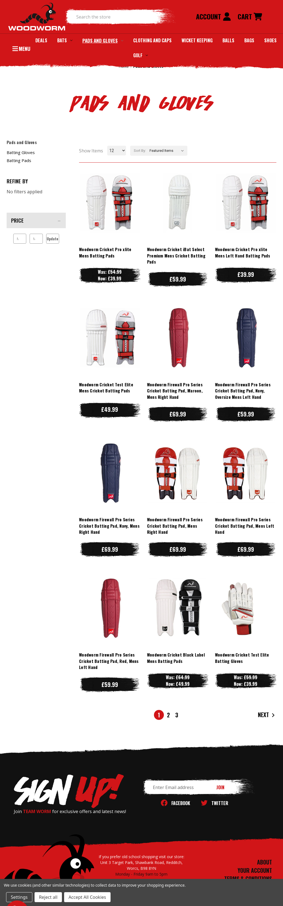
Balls (228, 40)
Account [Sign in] (213, 16)
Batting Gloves (21, 152)
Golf (140, 55)
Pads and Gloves (102, 40)
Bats (64, 40)
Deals (41, 40)
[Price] (36, 220)
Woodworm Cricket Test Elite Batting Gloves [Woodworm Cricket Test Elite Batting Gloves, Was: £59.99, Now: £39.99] (242, 658)
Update (52, 238)
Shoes (270, 40)
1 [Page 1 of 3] (159, 715)
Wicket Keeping (197, 40)
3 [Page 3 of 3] (176, 715)
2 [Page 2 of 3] (168, 715)
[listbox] (168, 150)
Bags (249, 40)
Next (267, 715)
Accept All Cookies (87, 897)
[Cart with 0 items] (249, 17)
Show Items (91, 151)
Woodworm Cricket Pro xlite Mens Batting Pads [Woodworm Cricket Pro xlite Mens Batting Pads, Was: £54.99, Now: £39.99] (105, 252)
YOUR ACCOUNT (255, 870)
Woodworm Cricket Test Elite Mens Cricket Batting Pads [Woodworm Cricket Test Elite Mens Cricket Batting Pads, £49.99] (106, 387)
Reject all (48, 897)
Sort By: (140, 151)
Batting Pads (19, 160)
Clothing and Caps (152, 40)
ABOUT (264, 862)
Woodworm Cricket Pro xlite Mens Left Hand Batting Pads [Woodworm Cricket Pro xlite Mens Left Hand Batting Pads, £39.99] (242, 252)
